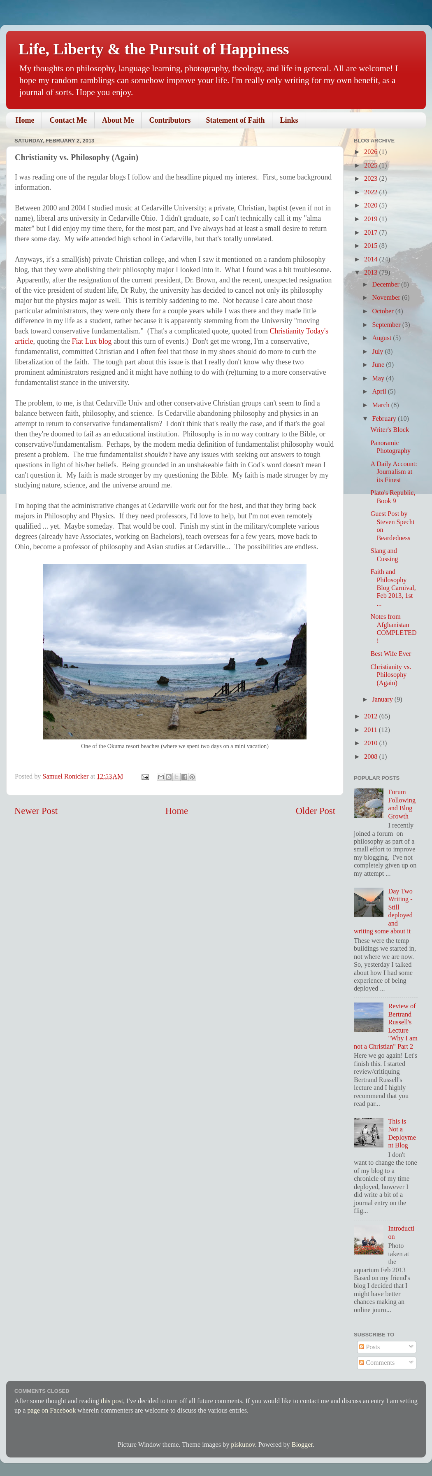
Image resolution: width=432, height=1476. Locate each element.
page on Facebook (51, 1410)
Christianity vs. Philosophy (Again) (390, 675)
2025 (371, 165)
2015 (371, 245)
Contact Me (67, 120)
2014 (371, 259)
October (383, 311)
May (379, 378)
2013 (371, 272)
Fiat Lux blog (92, 341)
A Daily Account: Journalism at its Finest (393, 472)
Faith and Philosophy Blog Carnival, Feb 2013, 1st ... (393, 588)
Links (289, 120)
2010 (371, 743)
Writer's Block (389, 430)
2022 (371, 192)
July (378, 351)
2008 (371, 756)
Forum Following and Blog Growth (402, 804)
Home (25, 120)
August (382, 338)
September (387, 325)
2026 (371, 152)
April (380, 391)
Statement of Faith (235, 120)
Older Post (315, 811)
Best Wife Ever (390, 654)
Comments (377, 1362)
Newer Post (36, 811)
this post (112, 1401)
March (381, 405)
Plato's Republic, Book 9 (392, 496)
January (383, 699)
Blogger (302, 1444)
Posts (369, 1347)
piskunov (243, 1444)
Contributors (169, 120)
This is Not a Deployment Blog (402, 1133)
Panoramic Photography (390, 447)
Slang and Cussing (384, 554)
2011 (371, 730)
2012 (371, 716)
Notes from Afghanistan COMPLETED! (393, 628)
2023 (371, 178)
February (384, 418)
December (386, 284)
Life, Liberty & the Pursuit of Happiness (154, 49)
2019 (371, 219)
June (379, 364)
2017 (371, 232)
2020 (371, 205)
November (387, 297)
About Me (118, 120)
